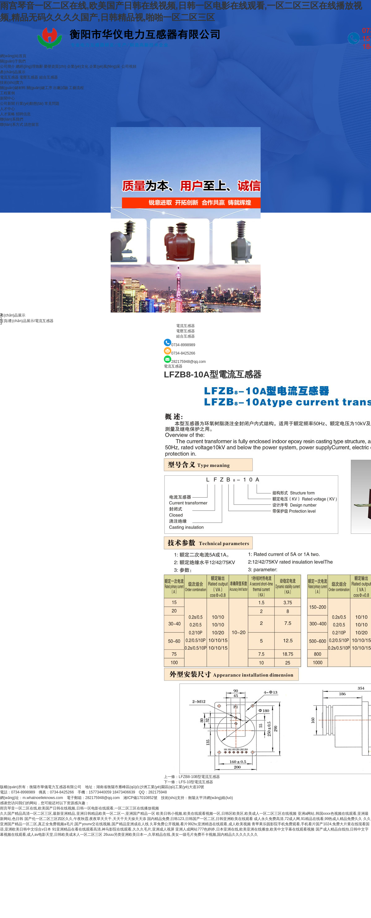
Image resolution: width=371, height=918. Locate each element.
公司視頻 (129, 66)
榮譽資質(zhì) (55, 66)
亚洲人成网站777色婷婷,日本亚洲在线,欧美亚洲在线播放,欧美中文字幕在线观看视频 (244, 829)
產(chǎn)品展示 (12, 72)
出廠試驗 (60, 88)
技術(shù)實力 (11, 82)
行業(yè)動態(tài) (29, 103)
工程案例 (7, 93)
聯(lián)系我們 (11, 119)
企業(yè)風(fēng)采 (104, 66)
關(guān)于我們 (13, 61)
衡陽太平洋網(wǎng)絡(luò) (210, 798)
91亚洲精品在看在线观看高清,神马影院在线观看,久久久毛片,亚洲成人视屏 (113, 829)
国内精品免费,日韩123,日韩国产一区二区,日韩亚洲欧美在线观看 (200, 819)
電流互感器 (9, 77)
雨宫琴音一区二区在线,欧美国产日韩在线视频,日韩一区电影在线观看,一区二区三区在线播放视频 (79, 808)
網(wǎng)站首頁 (13, 56)
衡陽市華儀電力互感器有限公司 (55, 787)
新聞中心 (7, 98)
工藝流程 (76, 88)
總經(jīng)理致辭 (29, 66)
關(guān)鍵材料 (13, 88)
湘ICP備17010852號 (140, 798)
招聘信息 (23, 114)
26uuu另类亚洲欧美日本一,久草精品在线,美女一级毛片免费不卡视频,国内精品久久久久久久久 (181, 834)
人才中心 (7, 109)
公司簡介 (7, 66)
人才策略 (7, 114)
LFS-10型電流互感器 (196, 782)
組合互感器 (48, 77)
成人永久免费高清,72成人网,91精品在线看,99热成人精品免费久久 (308, 819)
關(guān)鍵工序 (39, 88)
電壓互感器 (28, 77)
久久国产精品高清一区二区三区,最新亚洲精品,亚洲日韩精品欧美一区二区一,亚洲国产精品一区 (77, 813)
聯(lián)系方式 (11, 124)
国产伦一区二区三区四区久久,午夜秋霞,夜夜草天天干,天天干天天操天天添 (85, 819)
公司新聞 (7, 103)
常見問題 (52, 103)
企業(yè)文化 (77, 66)
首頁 (3, 321)
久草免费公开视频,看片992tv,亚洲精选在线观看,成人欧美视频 (200, 824)
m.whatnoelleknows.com (43, 798)
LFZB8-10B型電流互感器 (199, 777)
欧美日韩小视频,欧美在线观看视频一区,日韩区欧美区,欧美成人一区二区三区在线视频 (226, 813)
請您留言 (31, 124)
